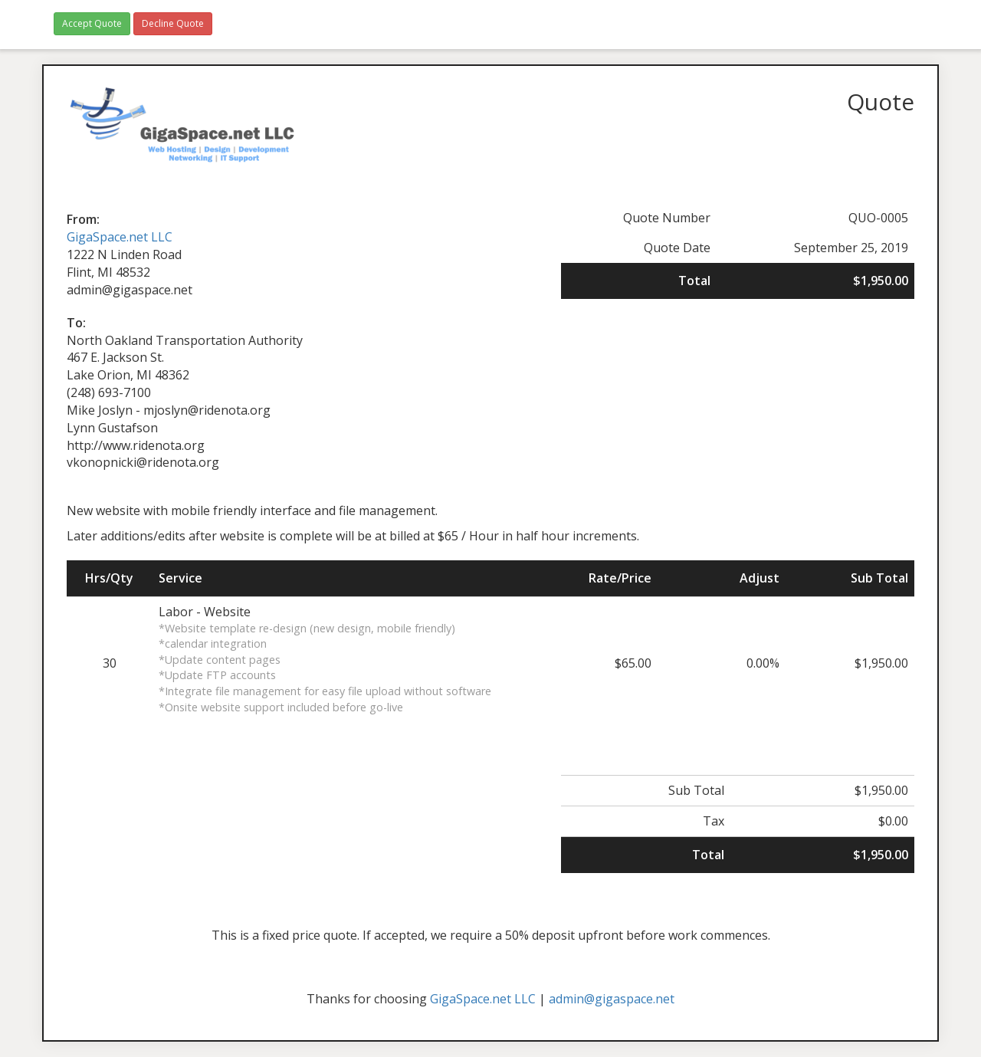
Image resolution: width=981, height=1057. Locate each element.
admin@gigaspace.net (611, 998)
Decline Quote (173, 23)
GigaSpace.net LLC (119, 236)
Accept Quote (92, 23)
